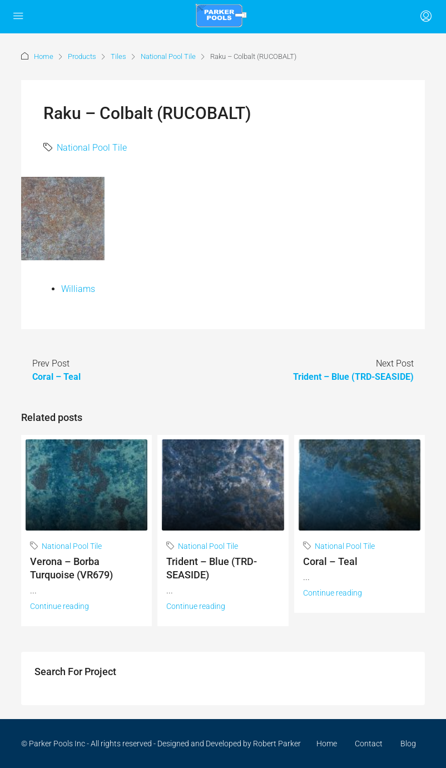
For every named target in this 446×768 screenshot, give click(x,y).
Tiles (118, 56)
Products (82, 56)
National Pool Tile (168, 56)
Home (43, 56)
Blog (408, 743)
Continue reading (59, 606)
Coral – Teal (330, 561)
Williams (78, 289)
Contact (369, 743)
